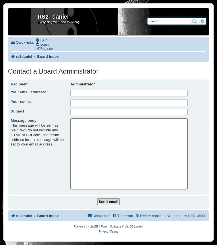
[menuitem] (41, 40)
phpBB (94, 226)
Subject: (18, 111)
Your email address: (28, 92)
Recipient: (20, 84)
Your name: (21, 102)
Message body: (24, 120)
